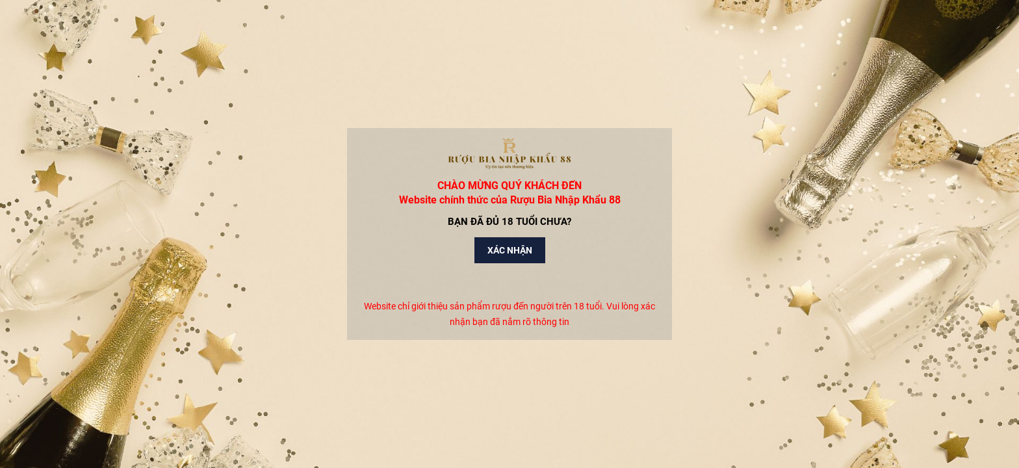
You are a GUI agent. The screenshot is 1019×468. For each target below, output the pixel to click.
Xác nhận (509, 250)
